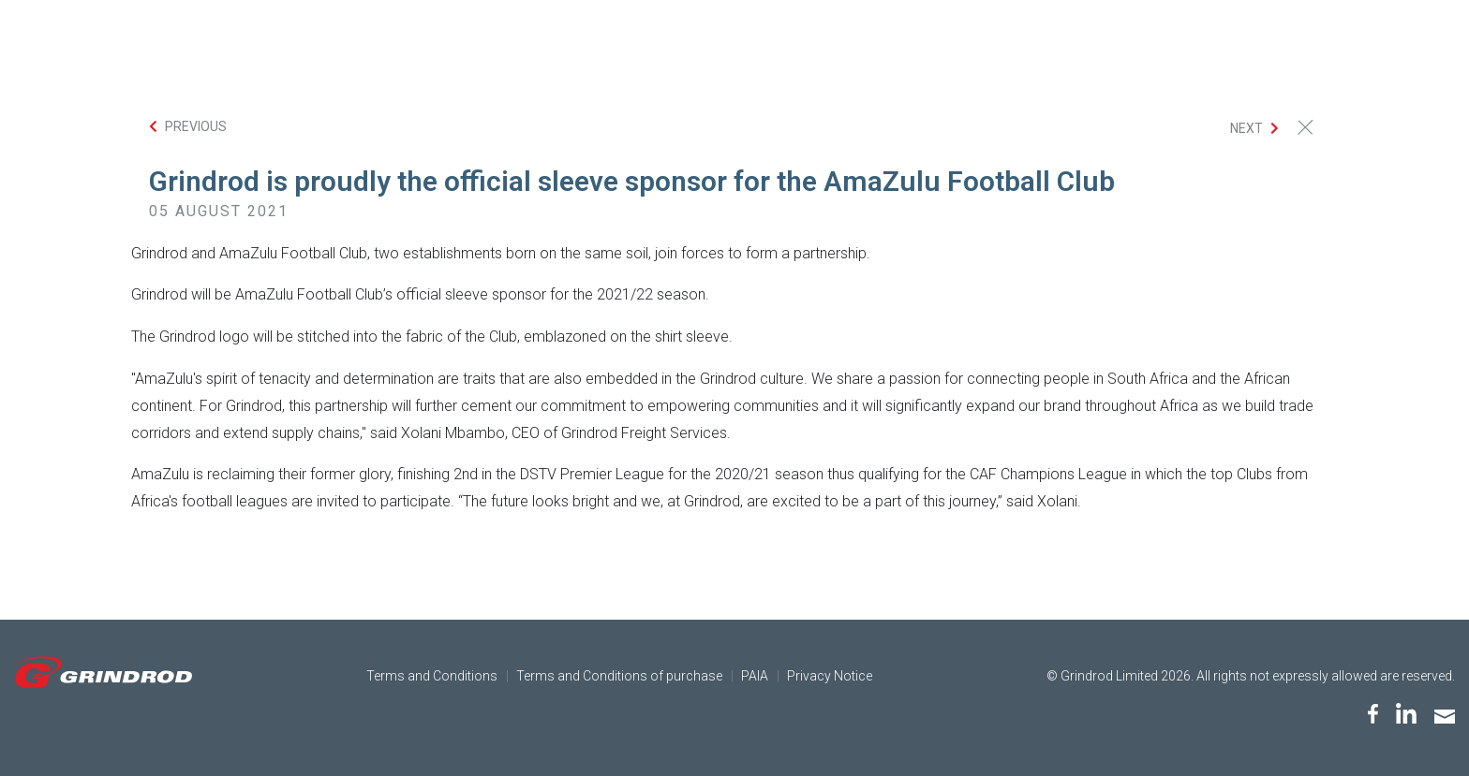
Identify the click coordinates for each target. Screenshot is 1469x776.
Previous (196, 126)
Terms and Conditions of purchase (619, 675)
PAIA (754, 675)
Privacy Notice (829, 675)
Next (1246, 128)
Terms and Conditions (431, 675)
